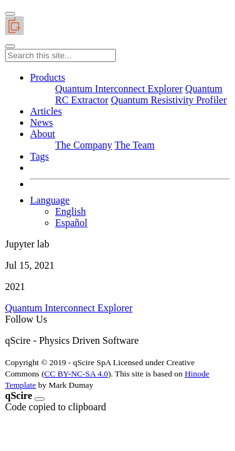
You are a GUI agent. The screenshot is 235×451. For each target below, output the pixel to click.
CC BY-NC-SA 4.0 (76, 373)
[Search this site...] (60, 55)
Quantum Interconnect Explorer (68, 308)
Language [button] (50, 200)
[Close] (39, 399)
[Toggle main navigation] (10, 46)
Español (71, 222)
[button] (47, 77)
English (70, 211)
